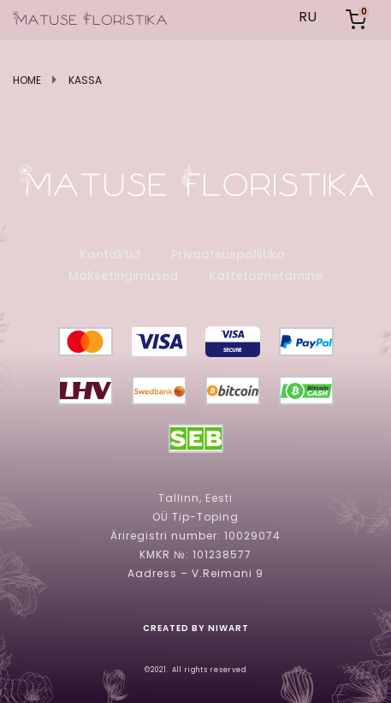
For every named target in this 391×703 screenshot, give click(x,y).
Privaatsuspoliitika (228, 254)
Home (27, 80)
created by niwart (196, 628)
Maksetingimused (123, 275)
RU (308, 17)
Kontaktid (110, 254)
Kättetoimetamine (266, 275)
